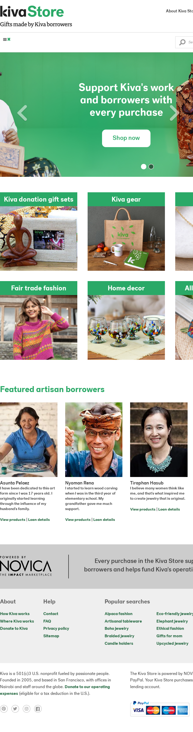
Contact (50, 614)
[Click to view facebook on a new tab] (39, 709)
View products (12, 520)
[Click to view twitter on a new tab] (17, 709)
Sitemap (51, 636)
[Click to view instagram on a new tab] (28, 709)
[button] (182, 43)
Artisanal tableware (123, 621)
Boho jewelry (117, 629)
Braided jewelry (119, 636)
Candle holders (119, 644)
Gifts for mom (169, 636)
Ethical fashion (170, 629)
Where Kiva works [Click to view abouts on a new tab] (17, 621)
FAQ (47, 621)
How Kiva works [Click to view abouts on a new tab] (15, 614)
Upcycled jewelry (172, 644)
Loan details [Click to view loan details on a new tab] (39, 520)
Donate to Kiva (14, 629)
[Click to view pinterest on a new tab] (5, 709)
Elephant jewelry (172, 621)
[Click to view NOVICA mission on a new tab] (26, 566)
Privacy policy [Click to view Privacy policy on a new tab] (56, 629)
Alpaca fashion (118, 614)
